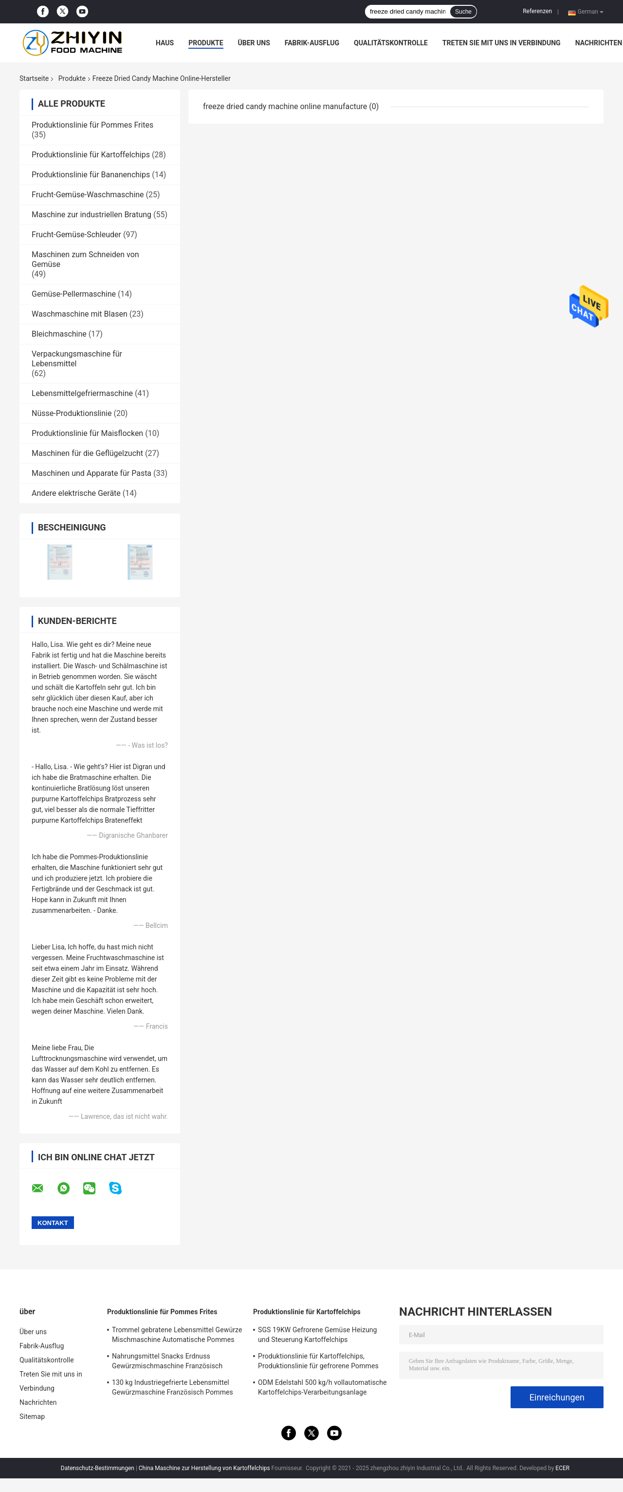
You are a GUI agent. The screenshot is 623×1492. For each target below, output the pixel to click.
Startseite (34, 78)
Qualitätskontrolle (391, 43)
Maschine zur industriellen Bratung (91, 214)
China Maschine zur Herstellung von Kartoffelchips (204, 1468)
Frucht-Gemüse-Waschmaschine (88, 194)
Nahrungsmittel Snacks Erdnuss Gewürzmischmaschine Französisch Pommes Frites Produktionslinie (167, 1362)
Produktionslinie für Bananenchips (91, 174)
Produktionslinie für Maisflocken (87, 433)
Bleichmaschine (59, 334)
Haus (165, 43)
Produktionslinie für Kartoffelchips (91, 154)
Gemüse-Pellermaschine (74, 294)
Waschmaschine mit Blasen (80, 314)
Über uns (254, 43)
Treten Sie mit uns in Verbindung (501, 43)
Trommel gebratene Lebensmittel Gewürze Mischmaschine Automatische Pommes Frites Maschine (177, 1336)
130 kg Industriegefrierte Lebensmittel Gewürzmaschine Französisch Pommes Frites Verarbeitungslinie (172, 1389)
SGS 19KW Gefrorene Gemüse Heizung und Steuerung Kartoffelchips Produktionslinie (317, 1336)
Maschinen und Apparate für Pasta (91, 473)
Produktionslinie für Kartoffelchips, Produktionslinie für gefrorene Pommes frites (318, 1362)
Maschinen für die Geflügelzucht (87, 453)
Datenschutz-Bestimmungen (97, 1468)
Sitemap (32, 1416)
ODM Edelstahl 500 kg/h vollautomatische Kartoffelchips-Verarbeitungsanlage (322, 1387)
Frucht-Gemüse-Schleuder (76, 234)
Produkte (205, 43)
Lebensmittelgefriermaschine (82, 393)
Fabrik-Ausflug (312, 43)
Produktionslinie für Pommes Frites (92, 125)
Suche (463, 11)
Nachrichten (599, 43)
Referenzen (537, 11)
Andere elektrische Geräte (76, 493)
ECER (562, 1468)
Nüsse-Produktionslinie (71, 413)
